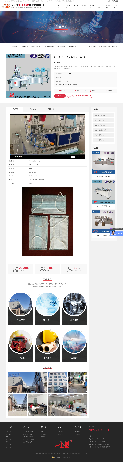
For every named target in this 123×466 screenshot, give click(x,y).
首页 (100, 50)
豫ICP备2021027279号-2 (81, 457)
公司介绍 (8, 435)
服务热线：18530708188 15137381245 (80, 99)
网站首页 (52, 6)
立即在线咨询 (59, 99)
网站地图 (115, 1)
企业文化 (8, 443)
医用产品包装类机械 (48, 50)
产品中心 (61, 6)
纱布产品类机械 (24, 50)
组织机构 (8, 440)
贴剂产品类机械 (61, 50)
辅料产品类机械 (72, 50)
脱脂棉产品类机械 (35, 50)
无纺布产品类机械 (12, 50)
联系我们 (107, 6)
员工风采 (8, 445)
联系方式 (77, 435)
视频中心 (116, 6)
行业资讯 (60, 435)
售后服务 (43, 440)
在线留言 (77, 437)
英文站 (108, 1)
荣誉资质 (8, 450)
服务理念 (43, 435)
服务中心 (79, 6)
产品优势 (33, 113)
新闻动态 (89, 6)
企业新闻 (60, 437)
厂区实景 (51, 113)
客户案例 (70, 6)
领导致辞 (8, 437)
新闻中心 (61, 430)
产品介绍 (15, 113)
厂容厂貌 (8, 448)
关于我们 (98, 6)
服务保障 (43, 437)
